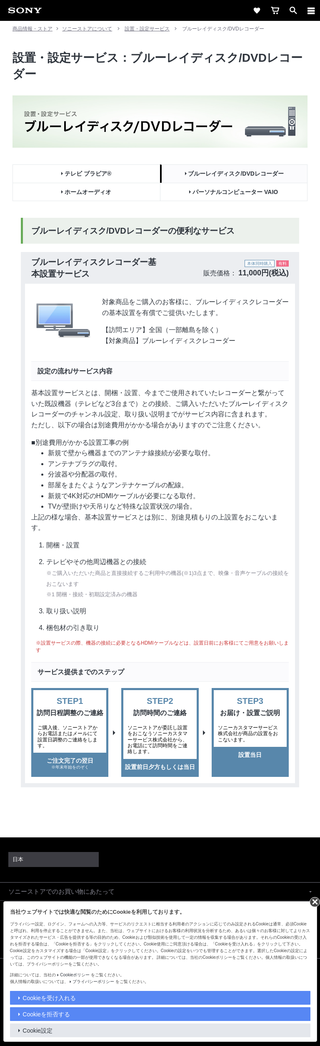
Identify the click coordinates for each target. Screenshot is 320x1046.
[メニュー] (311, 10)
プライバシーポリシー (93, 981)
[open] (293, 10)
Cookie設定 (37, 1030)
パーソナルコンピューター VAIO (235, 192)
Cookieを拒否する (46, 1014)
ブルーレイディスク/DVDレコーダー (235, 173)
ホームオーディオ (88, 192)
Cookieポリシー (75, 975)
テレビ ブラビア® (88, 173)
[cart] (275, 10)
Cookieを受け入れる (49, 998)
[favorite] (257, 10)
